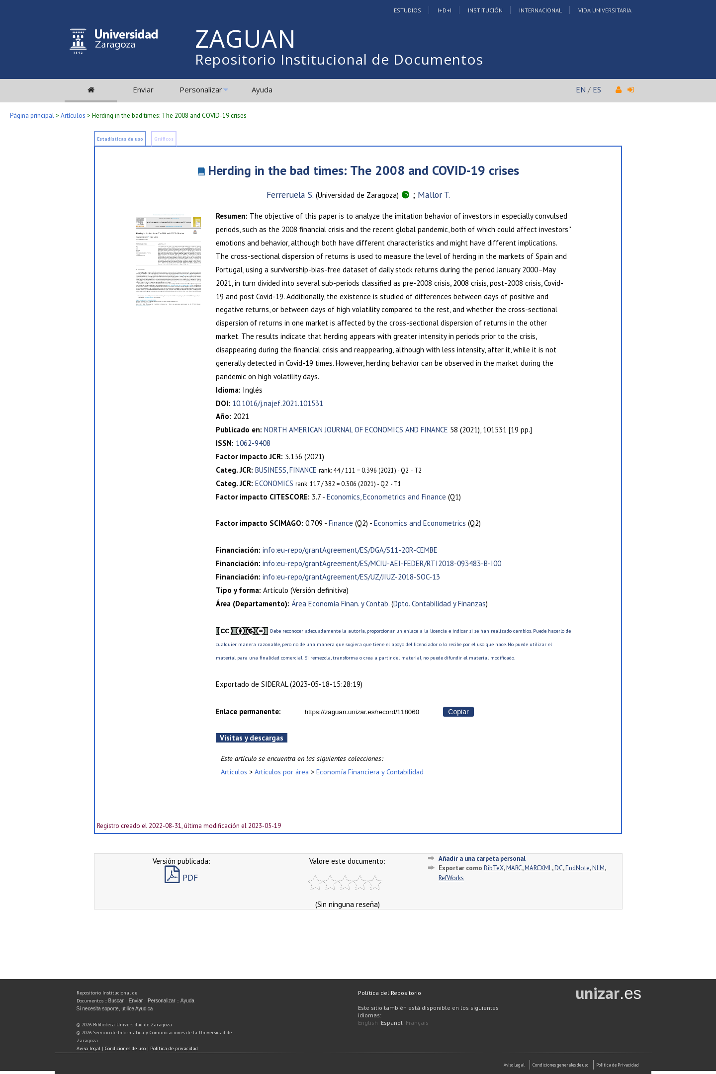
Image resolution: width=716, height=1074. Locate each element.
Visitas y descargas (251, 738)
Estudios (407, 10)
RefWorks (451, 878)
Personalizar (200, 89)
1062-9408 (253, 443)
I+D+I (444, 10)
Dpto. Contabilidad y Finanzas (439, 603)
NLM (598, 868)
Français (417, 1022)
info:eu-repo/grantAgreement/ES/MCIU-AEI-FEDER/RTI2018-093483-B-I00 (382, 563)
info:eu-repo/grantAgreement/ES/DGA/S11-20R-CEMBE (350, 550)
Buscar (116, 1000)
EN (581, 89)
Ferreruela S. (290, 194)
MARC (514, 868)
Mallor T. (434, 194)
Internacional (540, 10)
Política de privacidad (174, 1048)
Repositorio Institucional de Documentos (339, 59)
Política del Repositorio (389, 992)
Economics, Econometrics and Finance (386, 496)
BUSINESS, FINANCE (286, 470)
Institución (485, 10)
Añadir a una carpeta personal (482, 858)
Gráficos (164, 139)
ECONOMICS (274, 483)
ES (597, 89)
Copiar (458, 712)
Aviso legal (88, 1048)
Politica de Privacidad (617, 1065)
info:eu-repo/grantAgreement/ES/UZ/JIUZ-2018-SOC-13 (351, 576)
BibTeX (494, 868)
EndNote (577, 868)
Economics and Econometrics (420, 523)
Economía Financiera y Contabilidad (370, 771)
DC (558, 868)
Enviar (143, 89)
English (368, 1022)
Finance (341, 523)
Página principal (32, 115)
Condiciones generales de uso (560, 1065)
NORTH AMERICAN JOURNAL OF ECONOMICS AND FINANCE (356, 429)
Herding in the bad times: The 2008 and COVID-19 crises (363, 170)
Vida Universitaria (604, 10)
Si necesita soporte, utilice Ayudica (115, 1008)
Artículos (73, 115)
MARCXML (538, 868)
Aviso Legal (514, 1065)
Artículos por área (282, 771)
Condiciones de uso (125, 1048)
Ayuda (262, 89)
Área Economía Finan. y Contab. (340, 603)
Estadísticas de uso (120, 139)
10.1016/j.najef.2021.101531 (277, 403)
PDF (181, 877)
